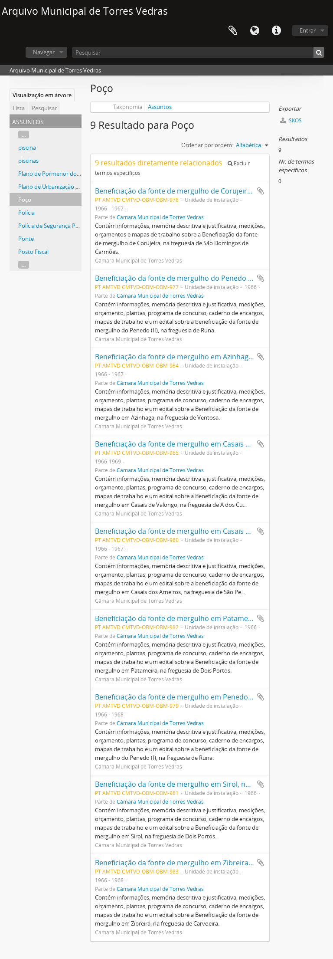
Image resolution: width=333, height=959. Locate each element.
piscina (27, 147)
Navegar (44, 52)
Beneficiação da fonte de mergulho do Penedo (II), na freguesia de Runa (211, 278)
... (24, 134)
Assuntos (160, 107)
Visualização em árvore (42, 95)
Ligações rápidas (276, 31)
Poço (24, 200)
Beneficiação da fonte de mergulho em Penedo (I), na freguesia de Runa (211, 697)
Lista (19, 108)
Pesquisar (44, 108)
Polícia (26, 213)
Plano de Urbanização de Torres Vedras (68, 186)
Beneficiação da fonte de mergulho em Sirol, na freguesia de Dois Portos (213, 784)
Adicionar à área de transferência (260, 191)
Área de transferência (233, 31)
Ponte (26, 239)
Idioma (254, 31)
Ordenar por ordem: (207, 145)
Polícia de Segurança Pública (54, 226)
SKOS (291, 120)
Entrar (308, 30)
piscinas (28, 160)
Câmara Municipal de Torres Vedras (160, 216)
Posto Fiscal (33, 252)
